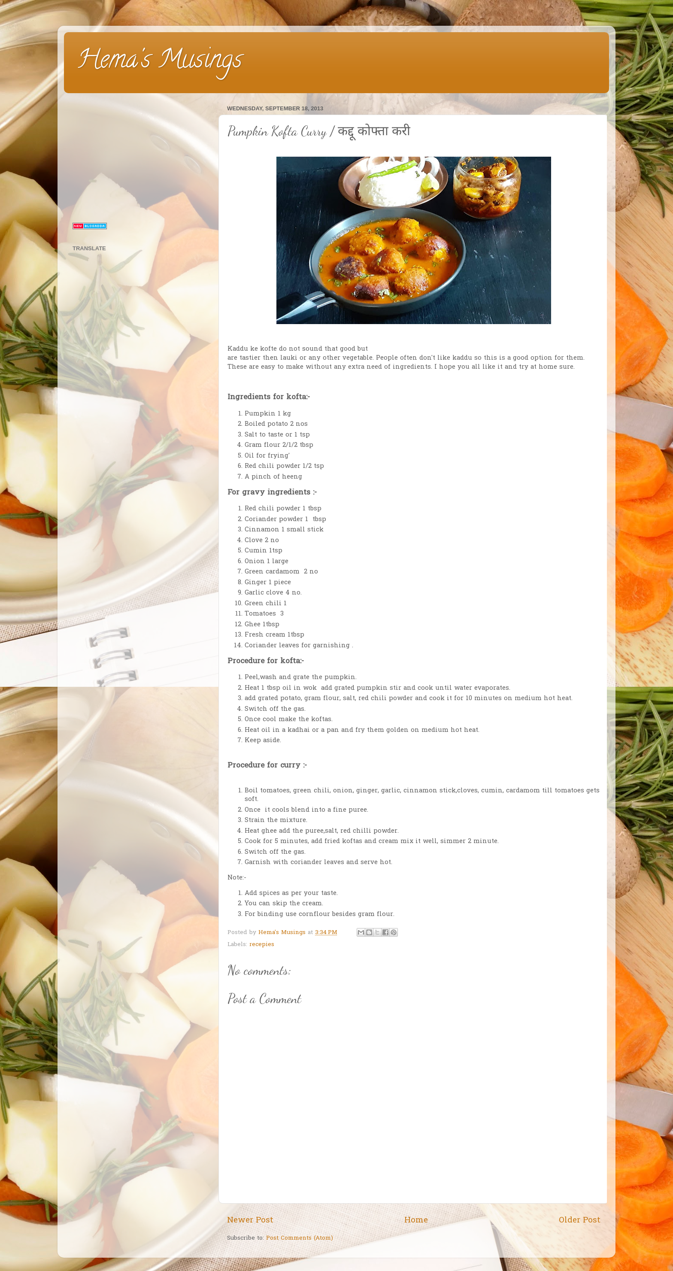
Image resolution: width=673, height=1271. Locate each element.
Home (416, 1220)
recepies (261, 944)
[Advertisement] (140, 156)
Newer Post (250, 1220)
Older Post (579, 1220)
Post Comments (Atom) (299, 1238)
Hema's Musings (159, 62)
